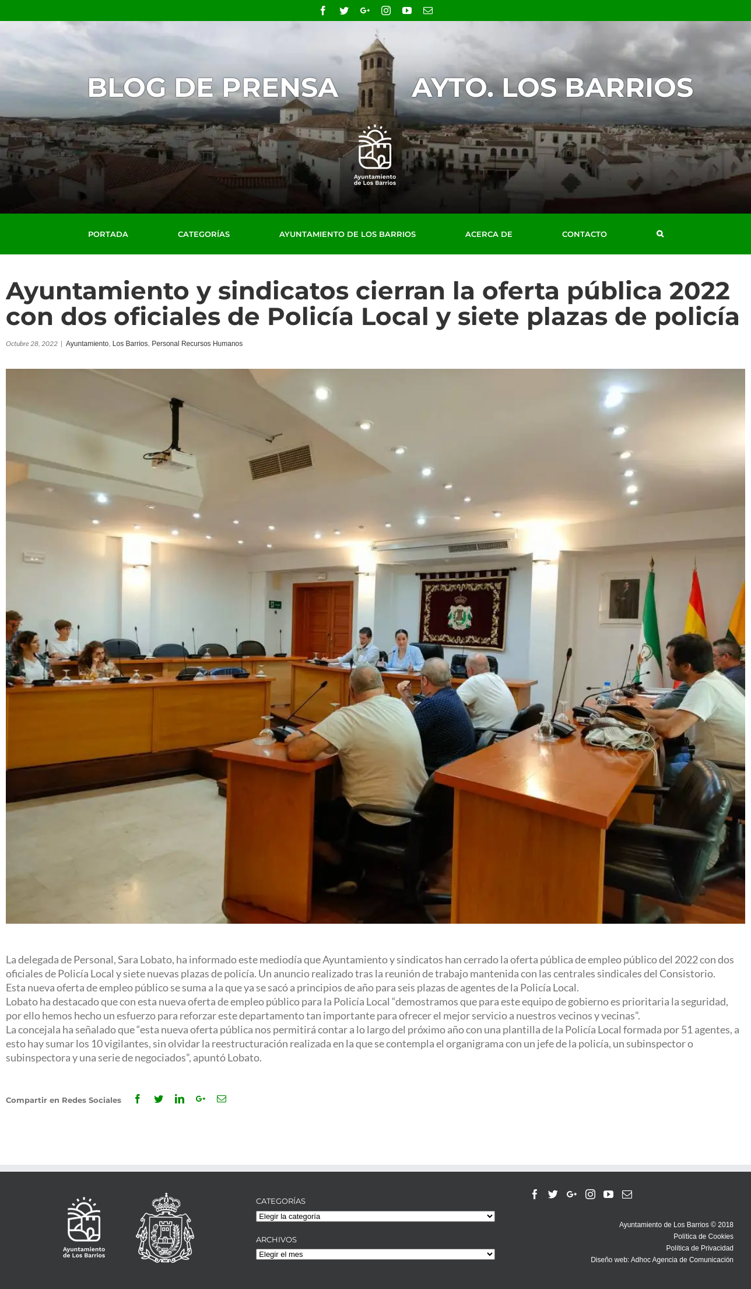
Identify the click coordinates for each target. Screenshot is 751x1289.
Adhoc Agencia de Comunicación (682, 1260)
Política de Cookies (703, 1236)
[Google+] (572, 1194)
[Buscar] (660, 234)
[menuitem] (121, 234)
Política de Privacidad (700, 1248)
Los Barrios (130, 344)
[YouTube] (608, 1194)
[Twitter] (553, 1194)
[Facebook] (535, 1194)
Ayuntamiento (87, 344)
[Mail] (627, 1194)
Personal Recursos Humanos (197, 344)
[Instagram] (590, 1194)
